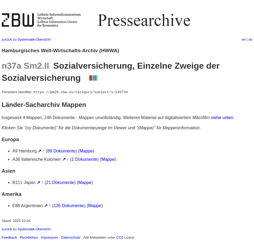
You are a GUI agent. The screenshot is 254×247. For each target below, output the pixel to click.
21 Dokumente (60, 182)
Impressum (49, 237)
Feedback (9, 237)
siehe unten (222, 117)
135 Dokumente (69, 205)
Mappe (86, 151)
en (244, 39)
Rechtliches (29, 237)
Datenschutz (70, 237)
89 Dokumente (61, 151)
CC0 (119, 237)
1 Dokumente (84, 159)
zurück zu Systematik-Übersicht (26, 39)
